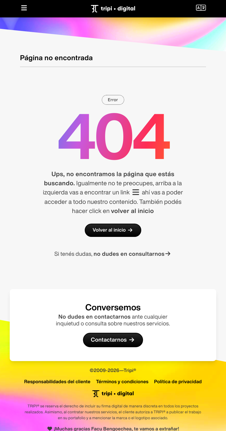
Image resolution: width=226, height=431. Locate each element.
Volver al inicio (113, 230)
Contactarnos (113, 340)
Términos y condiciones (122, 381)
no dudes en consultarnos (133, 254)
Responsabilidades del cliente (57, 381)
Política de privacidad (178, 381)
